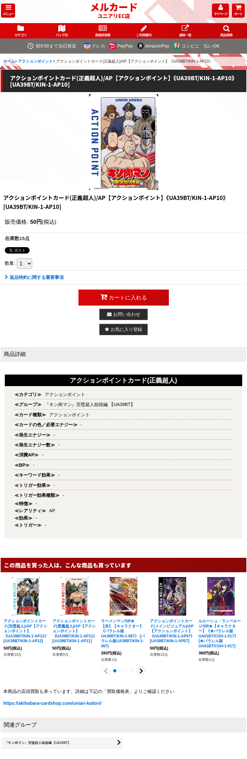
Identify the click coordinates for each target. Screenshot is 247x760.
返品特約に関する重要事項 (34, 277)
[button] (8, 11)
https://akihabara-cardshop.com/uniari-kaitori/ (52, 703)
